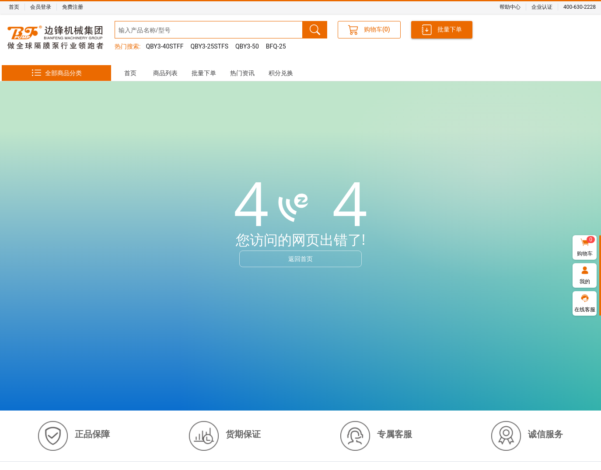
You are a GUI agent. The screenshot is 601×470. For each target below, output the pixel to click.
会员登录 (40, 7)
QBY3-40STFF (164, 46)
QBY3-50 (247, 46)
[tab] (130, 73)
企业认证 (541, 7)
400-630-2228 (579, 7)
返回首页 (300, 258)
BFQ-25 (276, 46)
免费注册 (72, 7)
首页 (14, 7)
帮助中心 (510, 7)
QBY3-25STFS (209, 46)
